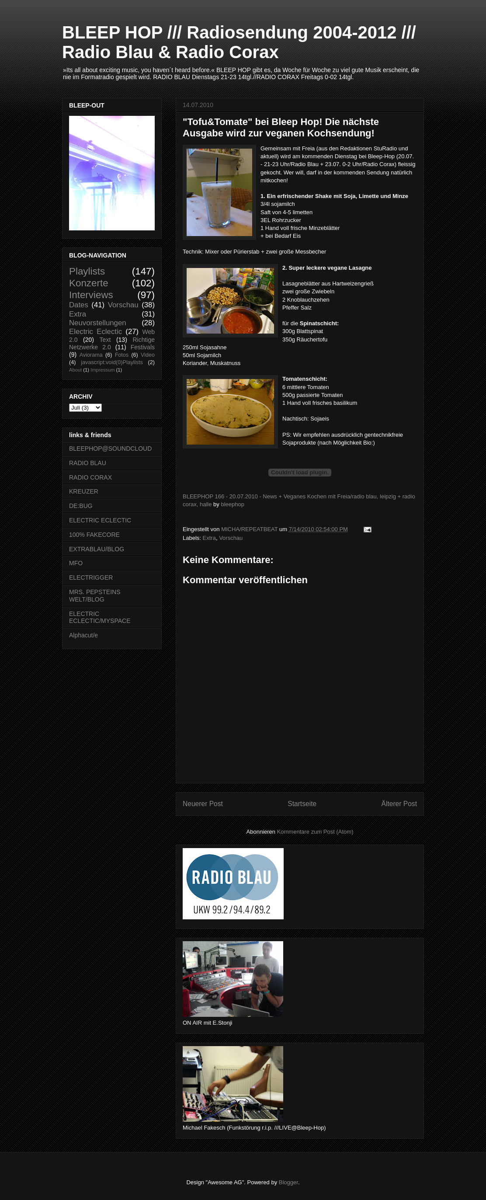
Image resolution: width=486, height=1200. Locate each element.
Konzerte (88, 283)
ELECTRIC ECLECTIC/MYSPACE (100, 617)
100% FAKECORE (94, 534)
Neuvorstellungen (97, 323)
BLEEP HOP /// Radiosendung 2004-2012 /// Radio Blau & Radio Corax (239, 42)
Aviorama (91, 355)
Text (105, 339)
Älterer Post (399, 803)
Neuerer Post (203, 803)
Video (148, 355)
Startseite (302, 803)
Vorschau (231, 538)
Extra (209, 538)
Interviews (91, 294)
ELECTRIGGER (91, 577)
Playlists (87, 271)
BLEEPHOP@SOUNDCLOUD (110, 448)
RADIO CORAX (90, 477)
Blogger (288, 1182)
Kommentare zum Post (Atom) (315, 831)
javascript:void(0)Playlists (111, 362)
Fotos (122, 355)
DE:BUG (81, 505)
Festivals (143, 347)
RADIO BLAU (87, 462)
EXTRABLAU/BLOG (96, 549)
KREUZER (83, 491)
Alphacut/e (83, 635)
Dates (78, 305)
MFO (76, 563)
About (75, 369)
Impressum (102, 369)
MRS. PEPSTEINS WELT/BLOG (94, 595)
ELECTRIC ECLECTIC (100, 520)
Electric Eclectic (95, 331)
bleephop (232, 504)
